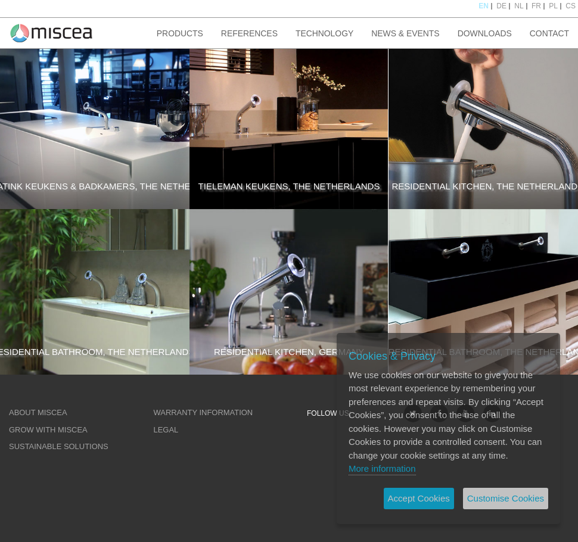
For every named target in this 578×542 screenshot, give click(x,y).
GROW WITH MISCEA (48, 429)
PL (553, 6)
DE (501, 6)
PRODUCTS (180, 33)
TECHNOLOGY (324, 33)
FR (536, 6)
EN (483, 6)
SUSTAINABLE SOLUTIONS (58, 446)
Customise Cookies (505, 498)
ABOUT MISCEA (38, 412)
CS (570, 6)
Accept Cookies (419, 498)
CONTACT (549, 33)
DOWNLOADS (485, 33)
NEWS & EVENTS (405, 33)
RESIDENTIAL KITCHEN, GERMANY (289, 352)
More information (382, 468)
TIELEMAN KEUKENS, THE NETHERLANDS (289, 186)
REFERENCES (249, 33)
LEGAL (166, 429)
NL (518, 6)
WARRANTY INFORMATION (203, 412)
